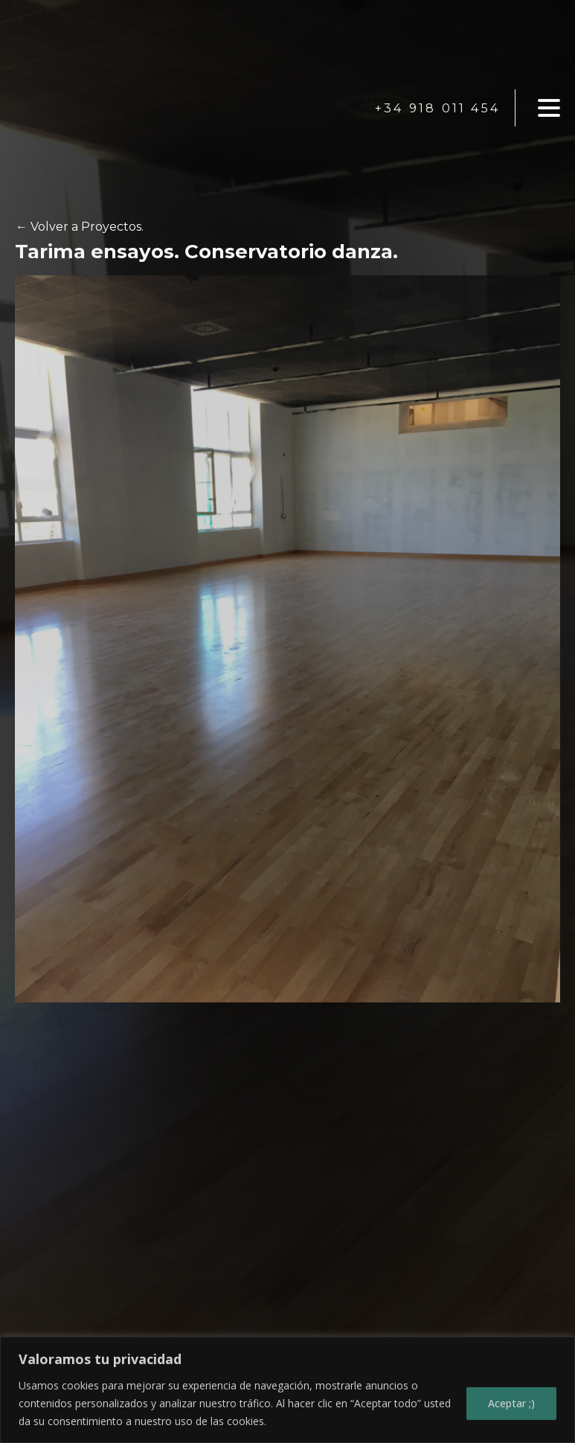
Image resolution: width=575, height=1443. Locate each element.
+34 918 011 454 (437, 108)
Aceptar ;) (511, 1403)
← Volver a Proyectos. (80, 227)
